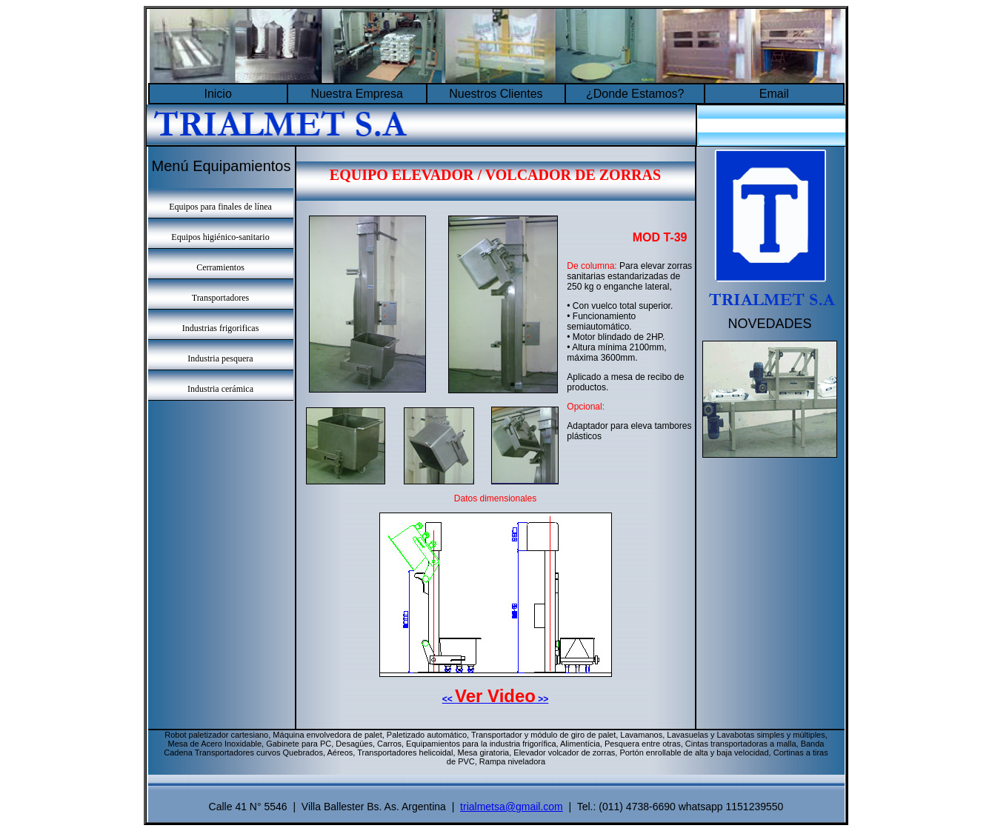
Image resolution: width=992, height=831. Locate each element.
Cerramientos (220, 267)
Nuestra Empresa (356, 93)
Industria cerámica (220, 389)
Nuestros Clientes (495, 93)
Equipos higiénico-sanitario (220, 237)
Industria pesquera (220, 358)
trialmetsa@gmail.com (511, 806)
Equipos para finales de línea (220, 206)
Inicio (217, 93)
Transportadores (221, 298)
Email (774, 93)
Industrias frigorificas (220, 328)
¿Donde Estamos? (635, 93)
